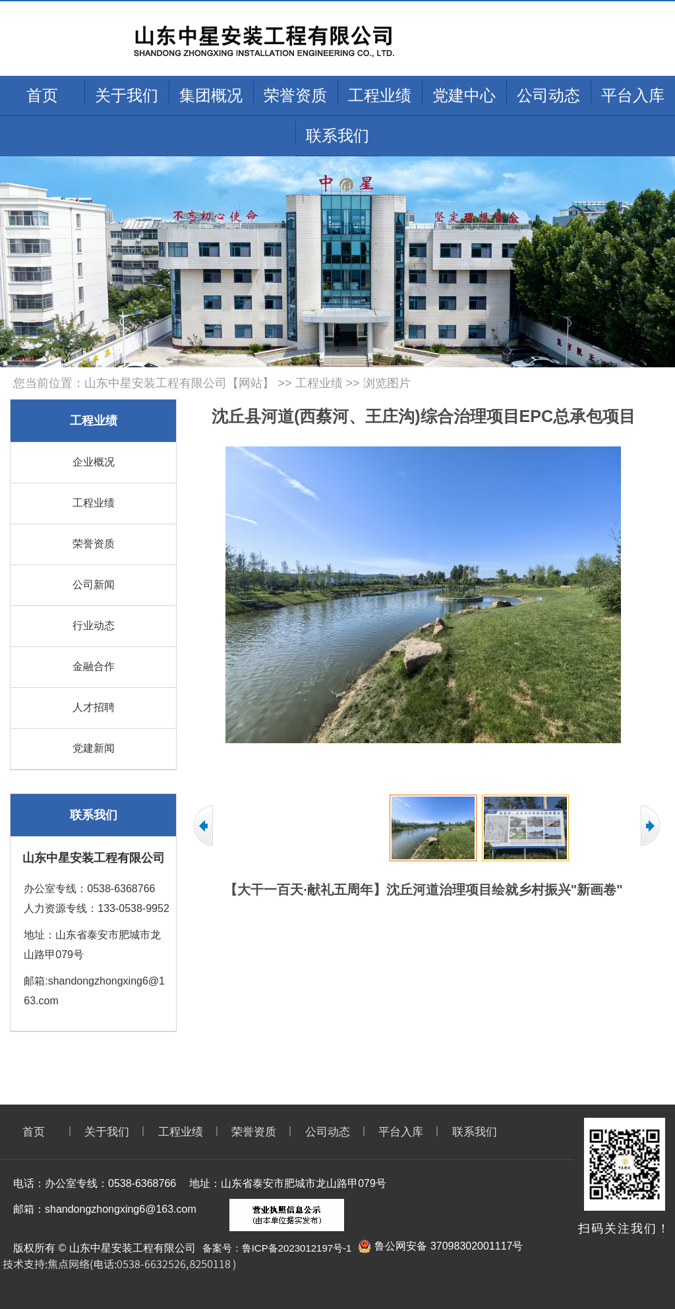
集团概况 (211, 95)
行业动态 (94, 625)
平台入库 (632, 95)
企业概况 (94, 462)
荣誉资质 (295, 95)
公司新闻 (94, 584)
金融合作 (94, 666)
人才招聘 (94, 707)
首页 (42, 95)
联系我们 (337, 135)
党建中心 (464, 95)
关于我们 (126, 95)
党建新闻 (94, 748)
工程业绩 (379, 95)
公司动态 (548, 95)
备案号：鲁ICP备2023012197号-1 (277, 1248)
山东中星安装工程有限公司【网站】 (179, 383)
